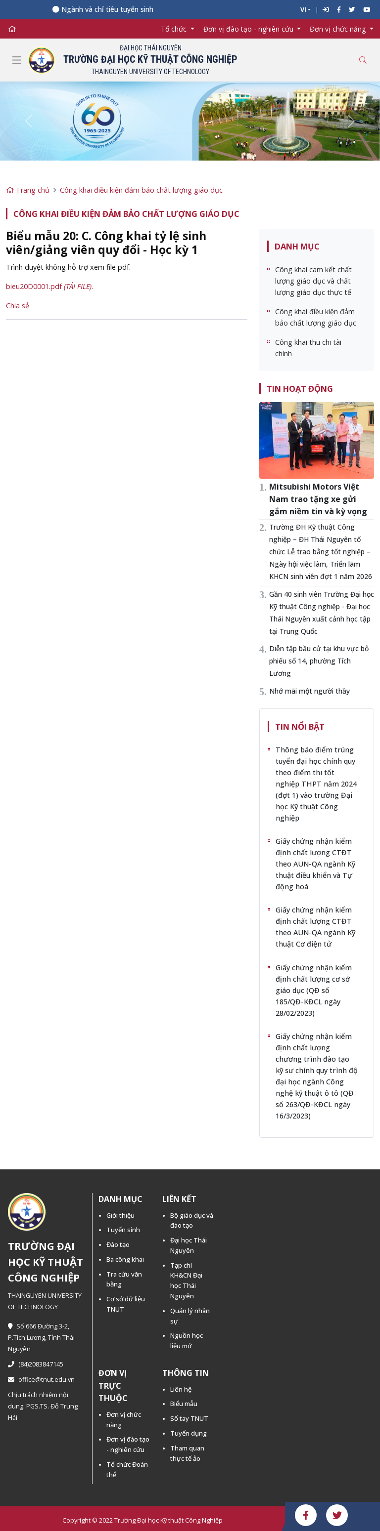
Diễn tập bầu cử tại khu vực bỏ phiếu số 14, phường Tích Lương (319, 661)
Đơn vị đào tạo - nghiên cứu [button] (249, 29)
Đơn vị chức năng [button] (339, 29)
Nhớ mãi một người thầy (309, 691)
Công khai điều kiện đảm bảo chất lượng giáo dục (141, 190)
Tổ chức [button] (175, 29)
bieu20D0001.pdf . (49, 286)
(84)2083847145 (35, 1364)
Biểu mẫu (183, 1403)
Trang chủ (27, 190)
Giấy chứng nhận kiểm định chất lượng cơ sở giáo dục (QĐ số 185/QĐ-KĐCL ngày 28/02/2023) (314, 990)
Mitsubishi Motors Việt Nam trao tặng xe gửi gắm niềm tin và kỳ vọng (318, 499)
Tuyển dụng (188, 1433)
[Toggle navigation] (17, 60)
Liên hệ (180, 1389)
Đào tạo (118, 1244)
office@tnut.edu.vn (41, 1379)
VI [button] (303, 9)
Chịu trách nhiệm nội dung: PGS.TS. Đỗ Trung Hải (43, 1406)
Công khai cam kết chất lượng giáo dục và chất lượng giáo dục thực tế (313, 281)
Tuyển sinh (123, 1229)
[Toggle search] (362, 60)
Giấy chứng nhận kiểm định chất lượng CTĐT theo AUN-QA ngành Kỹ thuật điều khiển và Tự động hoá (315, 863)
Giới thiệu (120, 1215)
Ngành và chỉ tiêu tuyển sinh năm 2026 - (131, 9)
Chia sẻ (17, 305)
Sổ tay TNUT (189, 1418)
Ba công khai (125, 1259)
